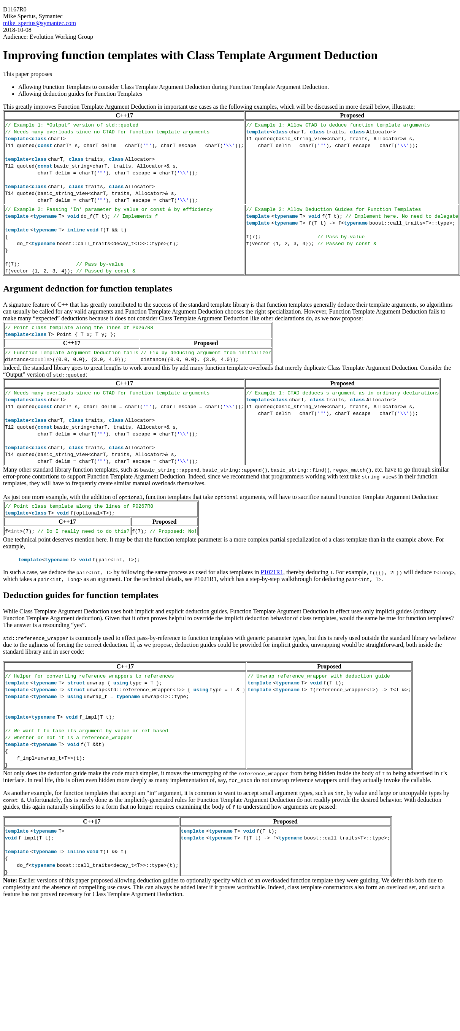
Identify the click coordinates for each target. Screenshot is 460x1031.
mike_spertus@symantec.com (39, 23)
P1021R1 (271, 572)
